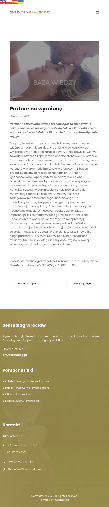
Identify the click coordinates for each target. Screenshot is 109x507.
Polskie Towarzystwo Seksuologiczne (27, 381)
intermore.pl (62, 500)
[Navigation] (97, 12)
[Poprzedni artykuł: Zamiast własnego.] (27, 283)
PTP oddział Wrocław (18, 394)
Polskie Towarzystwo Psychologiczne (27, 388)
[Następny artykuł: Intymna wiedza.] (82, 283)
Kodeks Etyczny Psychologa (22, 401)
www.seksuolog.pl (35, 469)
